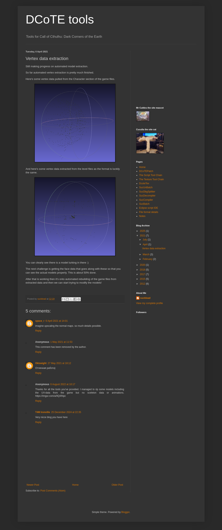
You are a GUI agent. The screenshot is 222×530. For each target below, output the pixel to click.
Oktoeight (41, 363)
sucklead (145, 298)
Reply (38, 330)
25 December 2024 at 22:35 (66, 412)
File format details (148, 212)
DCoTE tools (60, 19)
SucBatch (144, 203)
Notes (142, 216)
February (148, 259)
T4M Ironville (42, 412)
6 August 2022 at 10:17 (62, 384)
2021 (143, 235)
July (145, 239)
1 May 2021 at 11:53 (61, 342)
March (146, 254)
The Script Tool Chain (150, 175)
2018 (143, 269)
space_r (39, 320)
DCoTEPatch (146, 171)
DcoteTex (144, 183)
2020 (143, 264)
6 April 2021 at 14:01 (57, 320)
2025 (143, 231)
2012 (143, 283)
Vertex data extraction (153, 248)
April (145, 244)
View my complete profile (149, 303)
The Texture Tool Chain (151, 179)
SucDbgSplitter (147, 191)
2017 (143, 274)
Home (75, 484)
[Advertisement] (166, 75)
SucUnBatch (146, 187)
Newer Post (33, 484)
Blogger (125, 512)
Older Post (117, 484)
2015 (143, 279)
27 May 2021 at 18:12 (59, 363)
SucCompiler (146, 199)
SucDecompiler (147, 195)
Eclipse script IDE (148, 208)
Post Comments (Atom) (52, 490)
